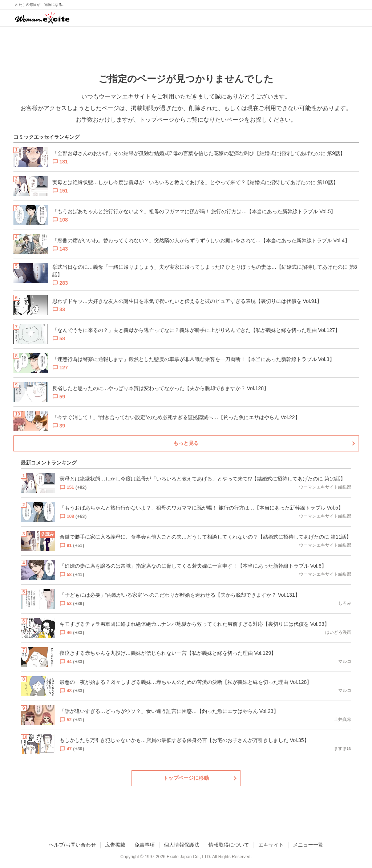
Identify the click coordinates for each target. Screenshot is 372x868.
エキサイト (271, 845)
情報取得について (229, 845)
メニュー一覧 (308, 845)
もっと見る (186, 443)
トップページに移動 (186, 778)
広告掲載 (115, 845)
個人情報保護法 (181, 845)
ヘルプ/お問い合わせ (72, 845)
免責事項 (144, 845)
